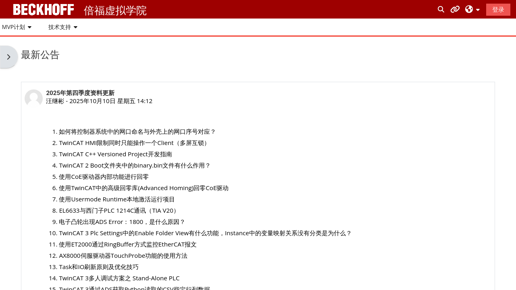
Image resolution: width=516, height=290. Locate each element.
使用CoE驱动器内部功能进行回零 (103, 176)
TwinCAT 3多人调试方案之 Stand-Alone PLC (119, 278)
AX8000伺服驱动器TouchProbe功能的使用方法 (123, 255)
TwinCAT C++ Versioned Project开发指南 (115, 154)
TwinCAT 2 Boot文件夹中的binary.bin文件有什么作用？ (135, 165)
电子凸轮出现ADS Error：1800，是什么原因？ (122, 222)
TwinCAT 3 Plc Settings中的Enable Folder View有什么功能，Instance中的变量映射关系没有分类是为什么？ (205, 233)
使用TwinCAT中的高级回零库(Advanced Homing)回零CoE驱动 (144, 188)
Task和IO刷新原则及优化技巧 (99, 267)
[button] (472, 9)
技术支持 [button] (59, 27)
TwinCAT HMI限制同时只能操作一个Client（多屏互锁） (134, 143)
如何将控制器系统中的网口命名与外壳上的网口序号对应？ (137, 131)
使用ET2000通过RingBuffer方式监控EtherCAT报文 (128, 244)
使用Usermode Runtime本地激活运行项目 (117, 199)
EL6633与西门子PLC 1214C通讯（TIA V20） (119, 210)
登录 (498, 9)
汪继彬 (55, 101)
